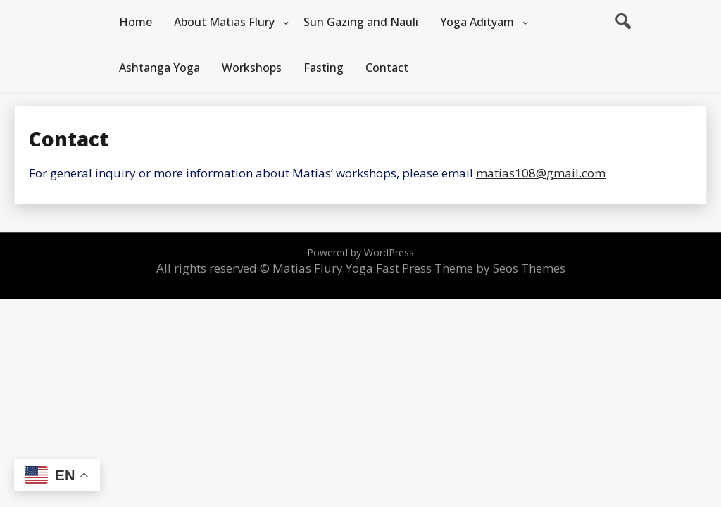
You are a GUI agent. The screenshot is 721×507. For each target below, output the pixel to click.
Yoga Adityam (477, 22)
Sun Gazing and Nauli (360, 22)
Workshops (252, 67)
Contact (386, 67)
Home (135, 22)
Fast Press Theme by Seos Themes (470, 268)
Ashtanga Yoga (159, 67)
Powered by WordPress (360, 252)
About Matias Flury (224, 22)
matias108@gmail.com (541, 173)
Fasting (323, 67)
